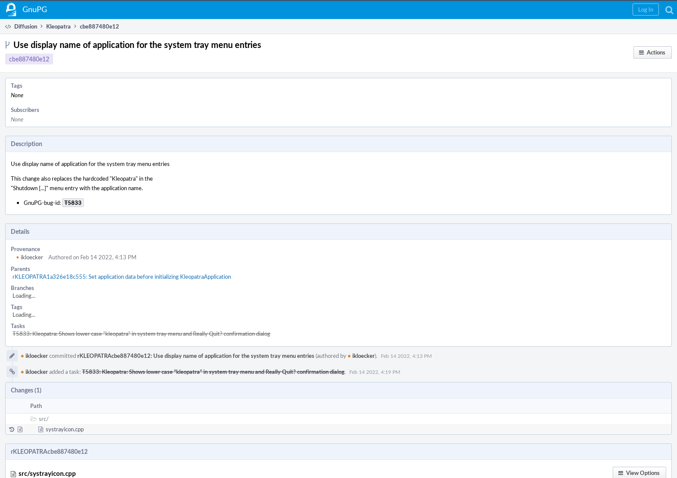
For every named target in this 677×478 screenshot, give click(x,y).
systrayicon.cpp (65, 429)
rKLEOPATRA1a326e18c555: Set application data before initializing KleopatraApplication (122, 276)
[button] (646, 9)
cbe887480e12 (29, 59)
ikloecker (29, 257)
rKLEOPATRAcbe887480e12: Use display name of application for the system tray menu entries (195, 356)
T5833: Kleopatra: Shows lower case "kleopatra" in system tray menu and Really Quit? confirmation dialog (141, 334)
